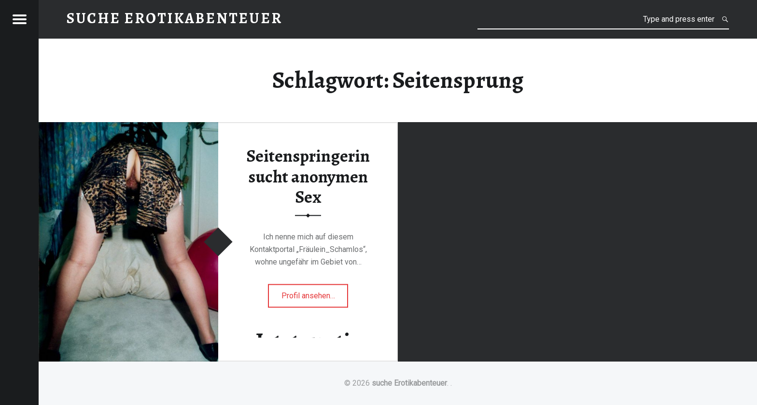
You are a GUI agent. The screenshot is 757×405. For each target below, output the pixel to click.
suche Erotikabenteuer (409, 383)
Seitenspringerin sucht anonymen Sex (308, 177)
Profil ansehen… (315, 298)
